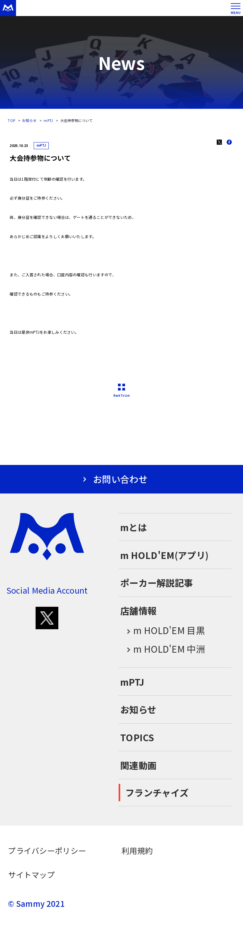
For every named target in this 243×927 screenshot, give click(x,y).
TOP (11, 120)
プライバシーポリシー (47, 850)
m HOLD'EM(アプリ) (164, 555)
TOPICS (137, 737)
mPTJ (48, 120)
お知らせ (29, 120)
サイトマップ (31, 874)
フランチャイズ (157, 792)
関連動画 (138, 765)
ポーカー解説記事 (156, 582)
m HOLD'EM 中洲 (162, 649)
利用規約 (137, 850)
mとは (133, 527)
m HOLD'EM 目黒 (162, 630)
